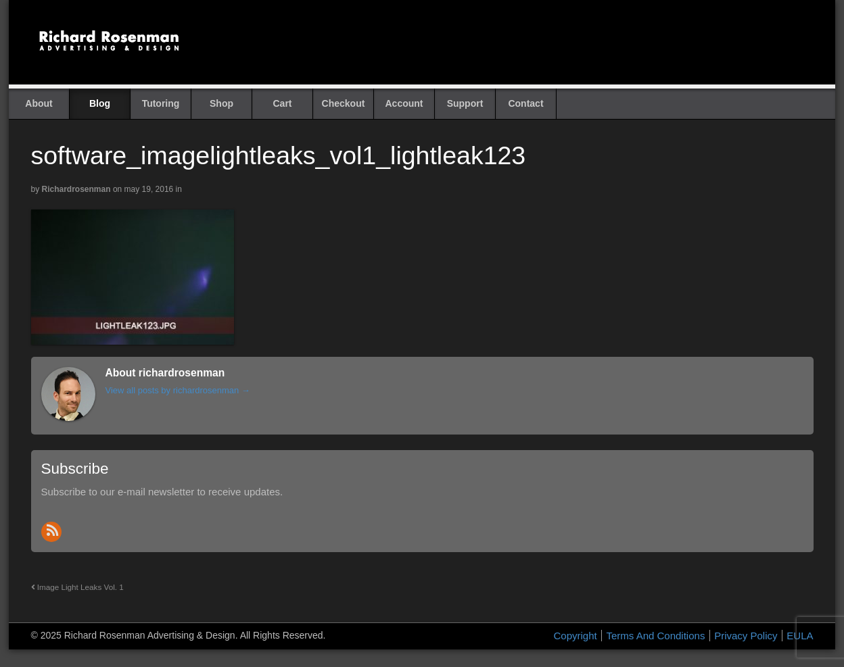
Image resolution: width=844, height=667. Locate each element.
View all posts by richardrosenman (178, 390)
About (38, 103)
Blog (99, 103)
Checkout (343, 103)
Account (404, 103)
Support (465, 103)
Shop (221, 103)
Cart (282, 103)
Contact (525, 103)
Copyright (575, 635)
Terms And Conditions (655, 635)
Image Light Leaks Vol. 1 (77, 587)
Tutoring (161, 103)
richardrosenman (76, 189)
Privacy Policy (745, 635)
